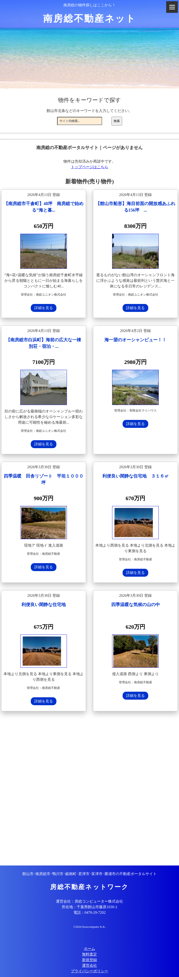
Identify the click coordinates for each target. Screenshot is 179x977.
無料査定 (89, 954)
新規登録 (89, 960)
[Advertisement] (89, 789)
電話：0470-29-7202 (89, 912)
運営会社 (89, 965)
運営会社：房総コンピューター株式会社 (89, 901)
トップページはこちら (89, 167)
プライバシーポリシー (89, 971)
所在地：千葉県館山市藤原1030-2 (89, 907)
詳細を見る (43, 308)
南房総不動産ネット (89, 18)
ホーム (89, 949)
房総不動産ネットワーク (89, 886)
